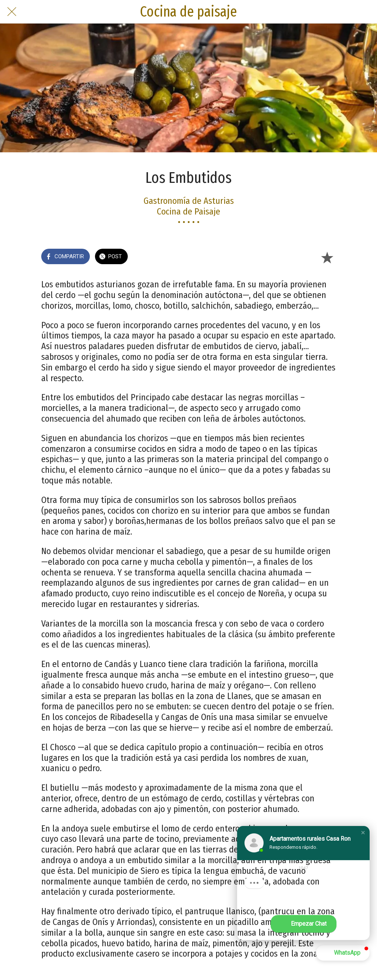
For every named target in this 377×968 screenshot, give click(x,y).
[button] (363, 832)
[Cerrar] (11, 11)
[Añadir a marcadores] (327, 257)
